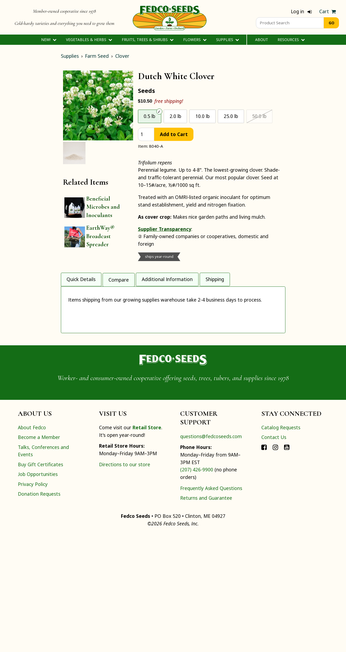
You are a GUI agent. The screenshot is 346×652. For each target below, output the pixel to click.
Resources (291, 39)
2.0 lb (175, 116)
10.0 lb (202, 116)
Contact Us (273, 555)
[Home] (169, 17)
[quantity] (146, 134)
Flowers (195, 39)
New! (49, 39)
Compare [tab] (118, 277)
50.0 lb (259, 116)
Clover (122, 56)
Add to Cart (174, 134)
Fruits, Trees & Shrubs (148, 39)
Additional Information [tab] (167, 277)
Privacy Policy (33, 601)
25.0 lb (231, 116)
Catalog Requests (280, 545)
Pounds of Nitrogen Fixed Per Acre (109, 330)
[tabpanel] (173, 367)
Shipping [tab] (215, 277)
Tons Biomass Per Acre (95, 315)
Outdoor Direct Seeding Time (103, 301)
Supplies (227, 39)
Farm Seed (97, 56)
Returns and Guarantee (206, 615)
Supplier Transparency (164, 229)
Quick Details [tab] (81, 277)
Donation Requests (39, 611)
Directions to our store (124, 582)
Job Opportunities (38, 592)
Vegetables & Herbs (89, 39)
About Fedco (32, 545)
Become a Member (39, 555)
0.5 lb (149, 116)
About (261, 39)
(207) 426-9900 (196, 587)
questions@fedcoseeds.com (211, 553)
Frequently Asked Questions (211, 605)
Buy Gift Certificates (40, 582)
